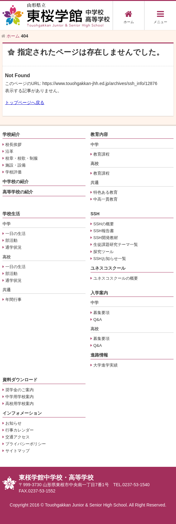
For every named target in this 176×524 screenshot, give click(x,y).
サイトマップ (17, 450)
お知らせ (13, 423)
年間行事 (13, 299)
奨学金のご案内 (19, 389)
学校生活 (11, 213)
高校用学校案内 (19, 403)
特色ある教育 (105, 192)
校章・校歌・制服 (21, 158)
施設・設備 (15, 165)
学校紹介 (11, 134)
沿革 (9, 151)
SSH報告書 (103, 230)
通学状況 (13, 247)
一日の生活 (15, 233)
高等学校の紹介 (17, 191)
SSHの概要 (103, 224)
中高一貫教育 (105, 199)
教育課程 (101, 154)
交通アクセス (17, 437)
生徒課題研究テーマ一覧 (115, 244)
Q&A (97, 319)
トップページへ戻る (24, 102)
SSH (95, 213)
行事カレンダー (19, 430)
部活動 (11, 240)
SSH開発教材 (105, 237)
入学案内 (99, 292)
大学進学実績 (105, 365)
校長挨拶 (13, 144)
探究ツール (103, 251)
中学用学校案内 (19, 396)
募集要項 (101, 312)
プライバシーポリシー (25, 444)
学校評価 (13, 172)
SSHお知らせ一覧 (109, 258)
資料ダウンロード (19, 379)
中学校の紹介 (15, 181)
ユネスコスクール (107, 268)
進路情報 (99, 354)
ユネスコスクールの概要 (115, 278)
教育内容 (99, 134)
